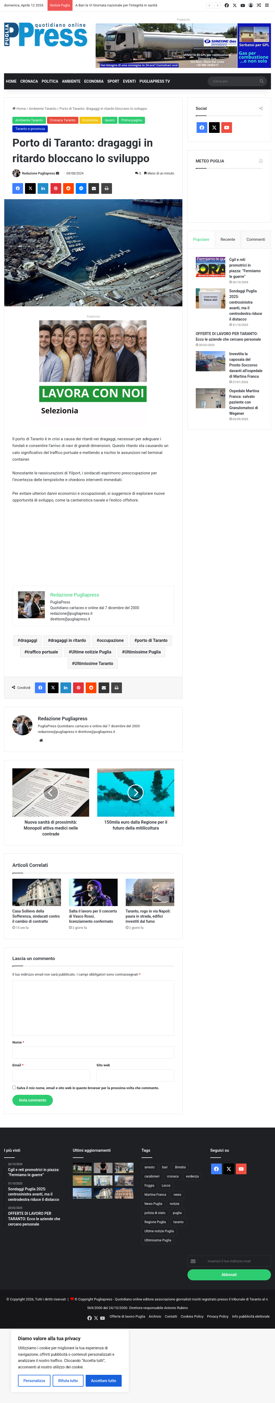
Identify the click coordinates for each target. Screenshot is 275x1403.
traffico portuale (42, 652)
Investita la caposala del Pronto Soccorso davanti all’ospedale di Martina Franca (245, 365)
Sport (113, 81)
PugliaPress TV (155, 81)
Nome (18, 1042)
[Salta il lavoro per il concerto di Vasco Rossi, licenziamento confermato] (93, 892)
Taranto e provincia (30, 129)
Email (18, 1065)
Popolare (201, 239)
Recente (227, 239)
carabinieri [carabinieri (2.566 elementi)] (152, 1176)
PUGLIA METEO (229, 194)
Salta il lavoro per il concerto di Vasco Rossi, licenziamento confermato (93, 916)
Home (11, 81)
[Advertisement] (93, 548)
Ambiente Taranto (43, 109)
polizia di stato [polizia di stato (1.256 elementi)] (154, 1213)
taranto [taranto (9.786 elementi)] (178, 1222)
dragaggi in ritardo (68, 640)
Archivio (155, 1316)
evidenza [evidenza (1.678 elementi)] (192, 1176)
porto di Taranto (152, 640)
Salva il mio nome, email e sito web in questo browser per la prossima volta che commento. (88, 1088)
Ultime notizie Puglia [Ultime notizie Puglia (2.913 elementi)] (159, 1231)
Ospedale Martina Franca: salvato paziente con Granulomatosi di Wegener (244, 402)
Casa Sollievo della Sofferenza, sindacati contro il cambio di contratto (36, 916)
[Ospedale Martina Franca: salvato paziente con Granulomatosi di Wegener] (210, 398)
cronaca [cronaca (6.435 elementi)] (173, 1176)
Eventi (129, 81)
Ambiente (71, 81)
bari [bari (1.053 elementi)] (165, 1167)
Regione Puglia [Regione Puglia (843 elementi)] (155, 1222)
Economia (94, 81)
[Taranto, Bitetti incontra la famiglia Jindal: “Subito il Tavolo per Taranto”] (124, 1193)
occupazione (111, 640)
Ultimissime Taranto (94, 663)
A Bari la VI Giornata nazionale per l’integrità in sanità (116, 5)
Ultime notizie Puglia (91, 652)
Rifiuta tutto (68, 1381)
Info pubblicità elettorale (251, 1316)
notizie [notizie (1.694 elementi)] (174, 1204)
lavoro (109, 120)
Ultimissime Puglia (143, 652)
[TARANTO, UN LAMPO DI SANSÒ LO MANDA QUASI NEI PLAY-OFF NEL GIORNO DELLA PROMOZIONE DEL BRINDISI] (82, 1168)
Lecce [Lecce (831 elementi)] (166, 1185)
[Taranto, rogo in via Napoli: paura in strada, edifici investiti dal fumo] (150, 892)
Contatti (171, 1316)
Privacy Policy (218, 1316)
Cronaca (29, 81)
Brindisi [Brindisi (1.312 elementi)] (180, 1167)
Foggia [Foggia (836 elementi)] (149, 1185)
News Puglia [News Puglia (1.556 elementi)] (153, 1204)
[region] (70, 1361)
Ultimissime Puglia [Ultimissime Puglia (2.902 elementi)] (157, 1240)
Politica (50, 81)
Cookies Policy (192, 1316)
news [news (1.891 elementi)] (177, 1195)
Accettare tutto (103, 1381)
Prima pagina (131, 120)
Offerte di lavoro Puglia (127, 1316)
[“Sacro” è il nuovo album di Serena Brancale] (103, 1168)
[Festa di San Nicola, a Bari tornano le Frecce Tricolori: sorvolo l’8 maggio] (82, 1193)
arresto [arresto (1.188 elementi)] (149, 1167)
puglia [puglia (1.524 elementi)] (177, 1213)
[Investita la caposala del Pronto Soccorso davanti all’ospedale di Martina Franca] (210, 361)
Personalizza (34, 1381)
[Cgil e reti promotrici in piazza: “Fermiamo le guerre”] (210, 267)
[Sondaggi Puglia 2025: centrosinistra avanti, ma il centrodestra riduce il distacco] (210, 298)
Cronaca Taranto (62, 120)
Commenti (256, 239)
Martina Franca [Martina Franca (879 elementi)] (155, 1195)
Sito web (103, 1065)
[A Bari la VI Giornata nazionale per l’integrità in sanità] (82, 1180)
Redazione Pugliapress (38, 173)
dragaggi (28, 640)
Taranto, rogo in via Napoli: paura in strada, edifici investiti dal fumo (148, 916)
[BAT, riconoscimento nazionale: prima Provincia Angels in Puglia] (103, 1180)
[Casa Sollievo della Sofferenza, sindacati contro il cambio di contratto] (36, 892)
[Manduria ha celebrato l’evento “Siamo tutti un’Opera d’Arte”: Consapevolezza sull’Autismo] (124, 1168)
